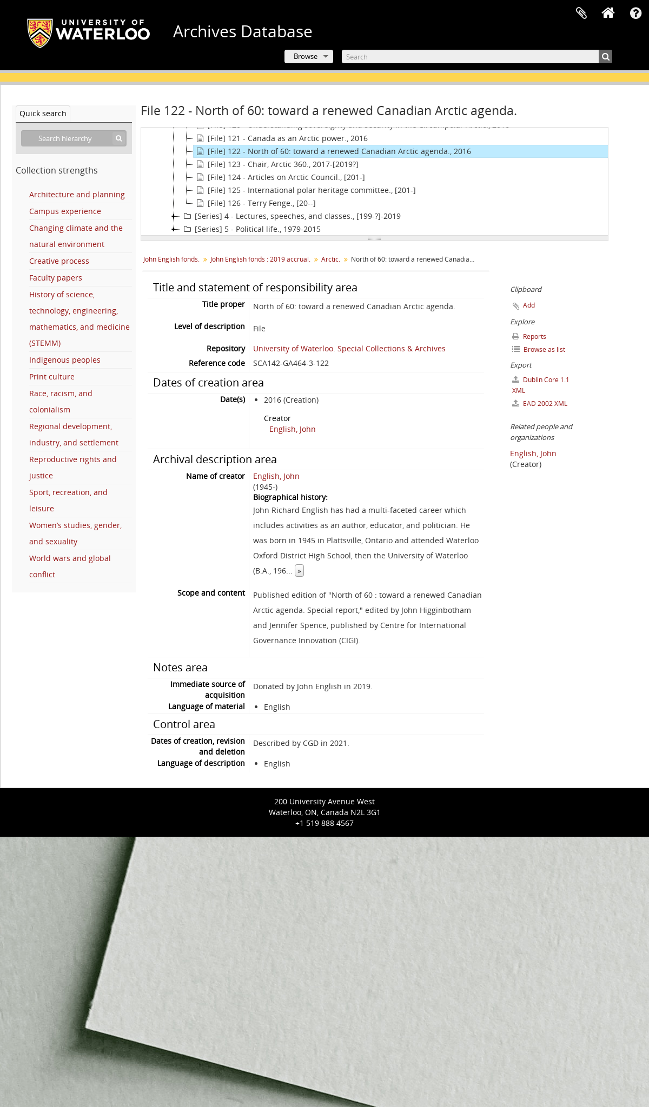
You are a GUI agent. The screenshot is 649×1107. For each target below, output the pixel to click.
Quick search (43, 113)
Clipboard (581, 13)
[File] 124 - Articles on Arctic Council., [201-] (279, 177)
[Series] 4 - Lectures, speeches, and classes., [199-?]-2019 (291, 216)
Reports (529, 336)
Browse (305, 56)
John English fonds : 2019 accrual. (260, 259)
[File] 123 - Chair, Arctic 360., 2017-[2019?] (276, 164)
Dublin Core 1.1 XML (540, 385)
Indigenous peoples (65, 360)
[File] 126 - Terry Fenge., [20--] (255, 203)
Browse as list (538, 349)
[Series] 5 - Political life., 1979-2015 (251, 229)
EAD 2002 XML (539, 403)
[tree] (374, 182)
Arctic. (330, 259)
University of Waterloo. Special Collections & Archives (349, 348)
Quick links (635, 13)
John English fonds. (171, 259)
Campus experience (65, 211)
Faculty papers (55, 277)
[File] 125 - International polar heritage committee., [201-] (305, 190)
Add (529, 305)
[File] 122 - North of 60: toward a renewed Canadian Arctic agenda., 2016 (332, 151)
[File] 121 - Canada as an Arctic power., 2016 (281, 138)
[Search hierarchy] (74, 138)
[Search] (477, 56)
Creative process (59, 261)
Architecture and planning (77, 194)
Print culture (52, 376)
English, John (292, 429)
